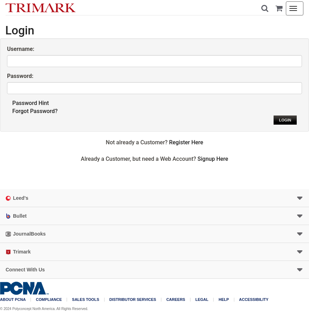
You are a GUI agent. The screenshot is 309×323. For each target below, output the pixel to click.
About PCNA (13, 300)
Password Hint (30, 103)
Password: (20, 76)
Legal (201, 300)
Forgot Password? (35, 111)
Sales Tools (85, 300)
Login (285, 120)
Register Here (186, 142)
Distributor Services (132, 300)
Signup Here (212, 159)
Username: (20, 49)
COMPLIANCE (49, 300)
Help (224, 300)
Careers (175, 300)
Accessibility (254, 300)
